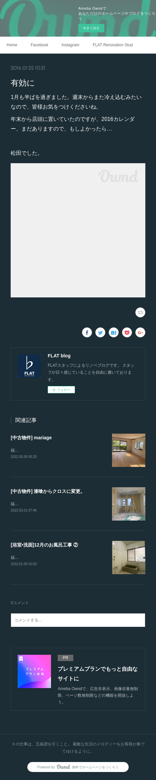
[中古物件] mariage (31, 437)
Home (12, 45)
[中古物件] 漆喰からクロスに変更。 (48, 491)
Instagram (70, 45)
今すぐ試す (91, 28)
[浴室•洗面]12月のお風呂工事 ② (44, 545)
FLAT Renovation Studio (113, 45)
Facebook (39, 45)
